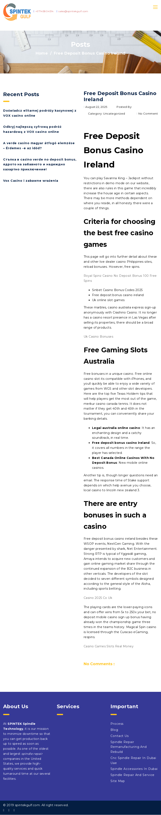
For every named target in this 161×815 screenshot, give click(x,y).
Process (116, 724)
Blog (114, 730)
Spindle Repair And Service (132, 775)
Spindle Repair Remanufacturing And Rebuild (128, 747)
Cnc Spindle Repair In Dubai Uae (133, 760)
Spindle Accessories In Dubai (134, 769)
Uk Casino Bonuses (98, 336)
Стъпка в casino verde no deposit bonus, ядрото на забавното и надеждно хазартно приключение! (40, 164)
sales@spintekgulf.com (73, 11)
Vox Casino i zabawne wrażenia (30, 181)
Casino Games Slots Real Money (109, 646)
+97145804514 (44, 11)
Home (42, 53)
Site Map (117, 781)
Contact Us (119, 736)
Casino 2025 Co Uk (98, 598)
